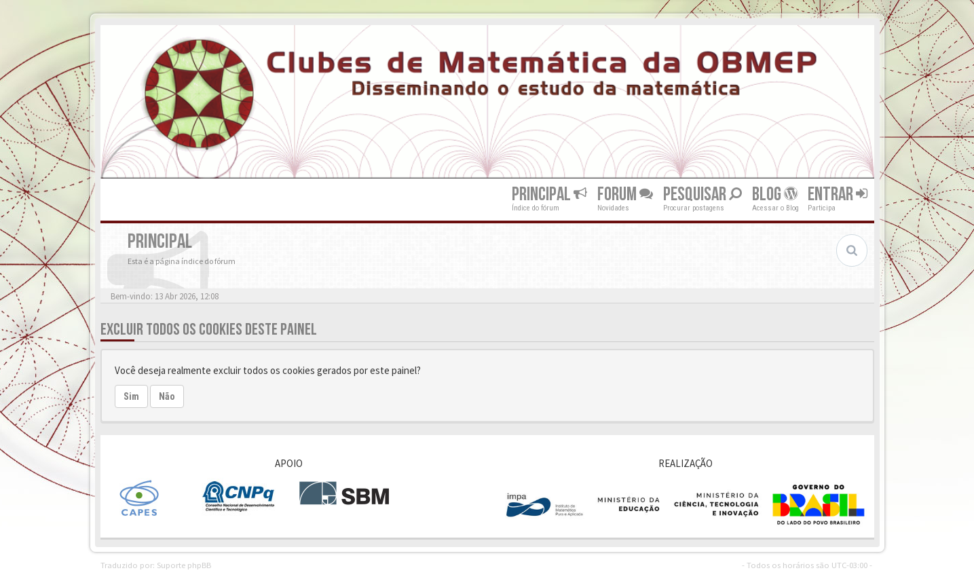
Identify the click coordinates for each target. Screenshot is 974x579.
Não (167, 396)
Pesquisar (702, 194)
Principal (549, 194)
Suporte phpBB (184, 564)
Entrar (837, 194)
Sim (131, 396)
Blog (775, 194)
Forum (625, 194)
